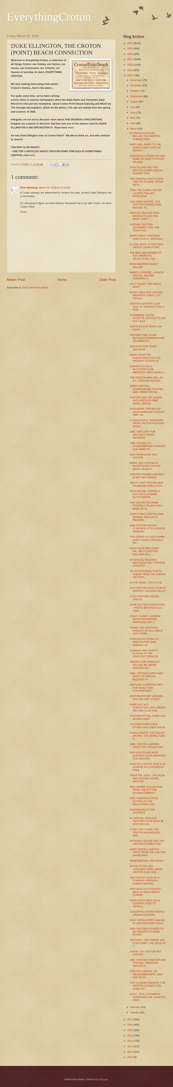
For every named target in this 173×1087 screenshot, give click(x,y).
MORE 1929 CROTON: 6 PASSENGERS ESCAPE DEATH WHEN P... (145, 466)
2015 (130, 1030)
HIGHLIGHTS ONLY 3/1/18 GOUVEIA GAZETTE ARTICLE (145, 903)
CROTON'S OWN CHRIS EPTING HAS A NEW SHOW (147, 726)
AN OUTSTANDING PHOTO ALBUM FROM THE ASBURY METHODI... (148, 574)
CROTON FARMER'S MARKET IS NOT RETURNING (147, 476)
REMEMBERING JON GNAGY (147, 860)
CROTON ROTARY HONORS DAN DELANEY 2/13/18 (146, 698)
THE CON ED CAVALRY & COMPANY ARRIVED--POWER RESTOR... (144, 880)
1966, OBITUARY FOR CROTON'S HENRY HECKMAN (142, 434)
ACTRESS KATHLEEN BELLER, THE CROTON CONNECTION (145, 136)
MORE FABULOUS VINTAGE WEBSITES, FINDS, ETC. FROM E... (146, 295)
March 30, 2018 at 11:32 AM (54, 187)
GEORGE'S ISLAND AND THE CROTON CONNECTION (147, 842)
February (135, 1007)
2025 (130, 43)
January (135, 1012)
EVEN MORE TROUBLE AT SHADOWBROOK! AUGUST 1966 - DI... (147, 411)
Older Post (107, 280)
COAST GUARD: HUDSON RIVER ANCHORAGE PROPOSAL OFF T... (145, 619)
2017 (130, 1019)
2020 (130, 64)
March (134, 128)
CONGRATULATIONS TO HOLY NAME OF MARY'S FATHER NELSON (148, 159)
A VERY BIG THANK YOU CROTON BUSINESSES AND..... (145, 832)
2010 (130, 1057)
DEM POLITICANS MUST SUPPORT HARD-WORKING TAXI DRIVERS (147, 755)
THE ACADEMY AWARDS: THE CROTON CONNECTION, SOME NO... (147, 985)
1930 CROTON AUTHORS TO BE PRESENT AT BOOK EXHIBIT (147, 931)
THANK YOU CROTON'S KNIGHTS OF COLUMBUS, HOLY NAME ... (146, 630)
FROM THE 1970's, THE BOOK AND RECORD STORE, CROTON (147, 778)
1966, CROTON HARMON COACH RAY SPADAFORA (146, 746)
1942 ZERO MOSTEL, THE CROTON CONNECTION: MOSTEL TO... (146, 204)
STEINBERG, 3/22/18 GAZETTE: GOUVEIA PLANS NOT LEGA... (148, 318)
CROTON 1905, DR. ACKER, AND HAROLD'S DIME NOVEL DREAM (146, 400)
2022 (130, 53)
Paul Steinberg (29, 187)
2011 (130, 1051)
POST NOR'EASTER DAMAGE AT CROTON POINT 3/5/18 (147, 921)
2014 (130, 1035)
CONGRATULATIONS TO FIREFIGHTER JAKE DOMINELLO (144, 642)
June (133, 112)
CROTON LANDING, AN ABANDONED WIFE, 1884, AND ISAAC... (146, 974)
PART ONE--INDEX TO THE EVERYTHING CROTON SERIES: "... (145, 147)
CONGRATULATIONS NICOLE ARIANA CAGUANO (147, 913)
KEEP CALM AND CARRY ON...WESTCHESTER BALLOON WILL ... (144, 551)
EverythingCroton (49, 16)
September (136, 96)
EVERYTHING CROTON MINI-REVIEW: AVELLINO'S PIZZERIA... (147, 516)
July (132, 107)
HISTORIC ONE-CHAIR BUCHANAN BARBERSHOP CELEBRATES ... (147, 338)
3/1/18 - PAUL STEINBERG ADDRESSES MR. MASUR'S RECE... (147, 997)
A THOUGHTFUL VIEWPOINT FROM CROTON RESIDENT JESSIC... (147, 423)
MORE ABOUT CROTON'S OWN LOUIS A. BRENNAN (146, 237)
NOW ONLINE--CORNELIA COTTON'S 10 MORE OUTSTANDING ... (145, 494)
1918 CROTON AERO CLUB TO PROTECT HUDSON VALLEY (148, 589)
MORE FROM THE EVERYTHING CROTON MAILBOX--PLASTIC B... (145, 357)
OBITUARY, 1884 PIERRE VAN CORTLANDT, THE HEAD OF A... (148, 943)
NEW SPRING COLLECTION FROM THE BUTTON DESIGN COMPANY (146, 789)
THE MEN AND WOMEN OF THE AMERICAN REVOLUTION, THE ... (146, 255)
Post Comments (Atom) (35, 287)
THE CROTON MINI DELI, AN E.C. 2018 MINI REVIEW (146, 379)
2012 (130, 1046)
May (133, 117)
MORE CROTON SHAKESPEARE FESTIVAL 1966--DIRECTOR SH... (146, 389)
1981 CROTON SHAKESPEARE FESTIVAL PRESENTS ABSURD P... (148, 962)
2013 (130, 1040)
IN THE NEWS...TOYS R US (146, 582)
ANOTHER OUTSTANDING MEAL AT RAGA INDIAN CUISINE (145, 891)
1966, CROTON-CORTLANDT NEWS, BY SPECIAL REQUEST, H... (146, 676)
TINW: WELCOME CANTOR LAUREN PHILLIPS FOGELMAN (146, 193)
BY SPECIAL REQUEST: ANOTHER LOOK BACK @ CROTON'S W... (146, 821)
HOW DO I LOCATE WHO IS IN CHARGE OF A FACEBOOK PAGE (147, 767)
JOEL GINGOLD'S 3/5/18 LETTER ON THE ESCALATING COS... (144, 801)
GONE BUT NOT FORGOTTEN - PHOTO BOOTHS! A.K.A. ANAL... (147, 607)
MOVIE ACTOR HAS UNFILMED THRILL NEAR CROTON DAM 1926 (146, 869)
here (70, 127)
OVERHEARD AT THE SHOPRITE (142, 811)
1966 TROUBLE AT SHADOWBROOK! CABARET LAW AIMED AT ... (148, 446)
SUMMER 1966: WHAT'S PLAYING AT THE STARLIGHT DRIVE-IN (144, 653)
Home (62, 280)
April (133, 123)
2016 (130, 1024)
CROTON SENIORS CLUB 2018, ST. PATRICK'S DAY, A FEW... (147, 306)
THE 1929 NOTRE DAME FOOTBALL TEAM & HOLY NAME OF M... (146, 505)
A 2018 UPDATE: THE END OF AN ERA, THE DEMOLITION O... (147, 735)
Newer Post (16, 280)
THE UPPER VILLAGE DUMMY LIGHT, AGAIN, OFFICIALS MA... (147, 539)
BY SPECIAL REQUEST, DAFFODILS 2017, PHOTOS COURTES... (147, 562)
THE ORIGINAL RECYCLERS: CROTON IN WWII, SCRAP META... (147, 181)
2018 (130, 75)
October (135, 90)
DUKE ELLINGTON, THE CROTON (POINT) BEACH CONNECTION (146, 170)
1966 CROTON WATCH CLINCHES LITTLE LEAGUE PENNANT (147, 528)
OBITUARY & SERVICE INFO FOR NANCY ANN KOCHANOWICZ (146, 687)
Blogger (104, 1079)
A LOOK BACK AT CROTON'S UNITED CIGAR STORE (146, 246)
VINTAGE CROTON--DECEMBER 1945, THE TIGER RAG (144, 227)
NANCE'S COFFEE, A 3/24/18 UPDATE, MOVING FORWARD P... (146, 275)
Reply (23, 211)
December (136, 80)
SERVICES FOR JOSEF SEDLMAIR (143, 348)
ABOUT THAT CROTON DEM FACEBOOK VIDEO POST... (147, 484)
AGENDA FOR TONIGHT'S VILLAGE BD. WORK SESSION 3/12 (145, 664)
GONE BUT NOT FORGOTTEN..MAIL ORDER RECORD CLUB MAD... (147, 707)
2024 (130, 48)
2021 (130, 59)
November (136, 85)
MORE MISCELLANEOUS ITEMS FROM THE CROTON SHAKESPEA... (147, 852)
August (134, 101)
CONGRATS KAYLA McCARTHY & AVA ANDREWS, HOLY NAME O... (148, 369)
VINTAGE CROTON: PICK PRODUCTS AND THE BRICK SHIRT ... (144, 215)
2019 (130, 70)
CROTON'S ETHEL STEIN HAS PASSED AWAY (147, 717)
